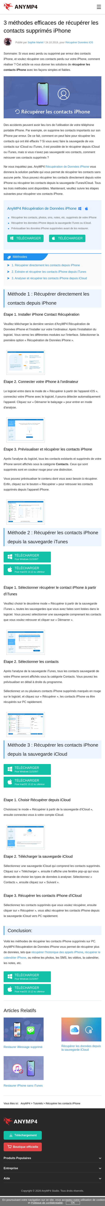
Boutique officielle (22, 1147)
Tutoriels (38, 1103)
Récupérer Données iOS (79, 42)
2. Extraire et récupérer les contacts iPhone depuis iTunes (49, 271)
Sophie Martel (35, 42)
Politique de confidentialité (47, 1202)
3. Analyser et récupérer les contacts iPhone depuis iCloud (49, 278)
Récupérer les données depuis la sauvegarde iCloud (81, 1048)
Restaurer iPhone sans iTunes (23, 1085)
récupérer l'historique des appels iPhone (57, 952)
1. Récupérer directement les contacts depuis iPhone (46, 265)
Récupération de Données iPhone (67, 166)
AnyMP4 (25, 1103)
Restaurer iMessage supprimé (23, 1047)
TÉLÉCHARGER (25, 238)
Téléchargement (23, 1135)
